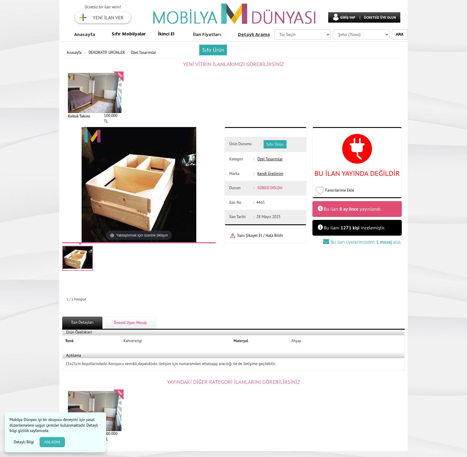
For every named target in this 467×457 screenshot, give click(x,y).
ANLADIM (52, 442)
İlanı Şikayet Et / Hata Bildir (260, 235)
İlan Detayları (82, 322)
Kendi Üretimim (270, 173)
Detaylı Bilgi (24, 442)
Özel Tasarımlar (143, 52)
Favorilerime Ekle (339, 190)
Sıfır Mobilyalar (129, 34)
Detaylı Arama (254, 34)
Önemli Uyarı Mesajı (130, 322)
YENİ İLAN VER (108, 18)
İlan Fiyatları (207, 34)
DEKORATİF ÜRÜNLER (106, 52)
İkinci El (166, 34)
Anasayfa (84, 34)
